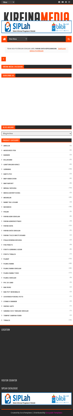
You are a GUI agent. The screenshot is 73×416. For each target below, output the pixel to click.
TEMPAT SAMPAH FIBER (12, 316)
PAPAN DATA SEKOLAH (11, 231)
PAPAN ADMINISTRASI (12, 221)
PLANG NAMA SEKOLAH (12, 268)
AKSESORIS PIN (9, 150)
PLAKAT (6, 259)
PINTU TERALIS (9, 254)
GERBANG (7, 169)
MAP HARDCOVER (9, 179)
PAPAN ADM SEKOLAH (11, 216)
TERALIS (6, 320)
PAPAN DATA (8, 226)
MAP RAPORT (8, 183)
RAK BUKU (7, 287)
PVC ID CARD (8, 283)
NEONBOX (7, 207)
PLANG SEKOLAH (9, 278)
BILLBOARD (7, 160)
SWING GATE (8, 306)
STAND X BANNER (10, 301)
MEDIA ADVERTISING (11, 193)
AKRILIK (6, 146)
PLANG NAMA (8, 264)
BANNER (6, 155)
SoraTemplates (26, 413)
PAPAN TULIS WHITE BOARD (14, 235)
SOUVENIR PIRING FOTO (13, 297)
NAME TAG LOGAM (10, 202)
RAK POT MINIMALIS (11, 292)
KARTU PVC (7, 174)
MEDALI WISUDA (9, 188)
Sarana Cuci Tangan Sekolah (15, 311)
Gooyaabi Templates (54, 413)
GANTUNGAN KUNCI (11, 165)
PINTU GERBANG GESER (12, 249)
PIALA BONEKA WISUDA (12, 240)
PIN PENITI (8, 245)
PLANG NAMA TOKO (11, 273)
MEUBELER (7, 198)
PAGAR (6, 212)
